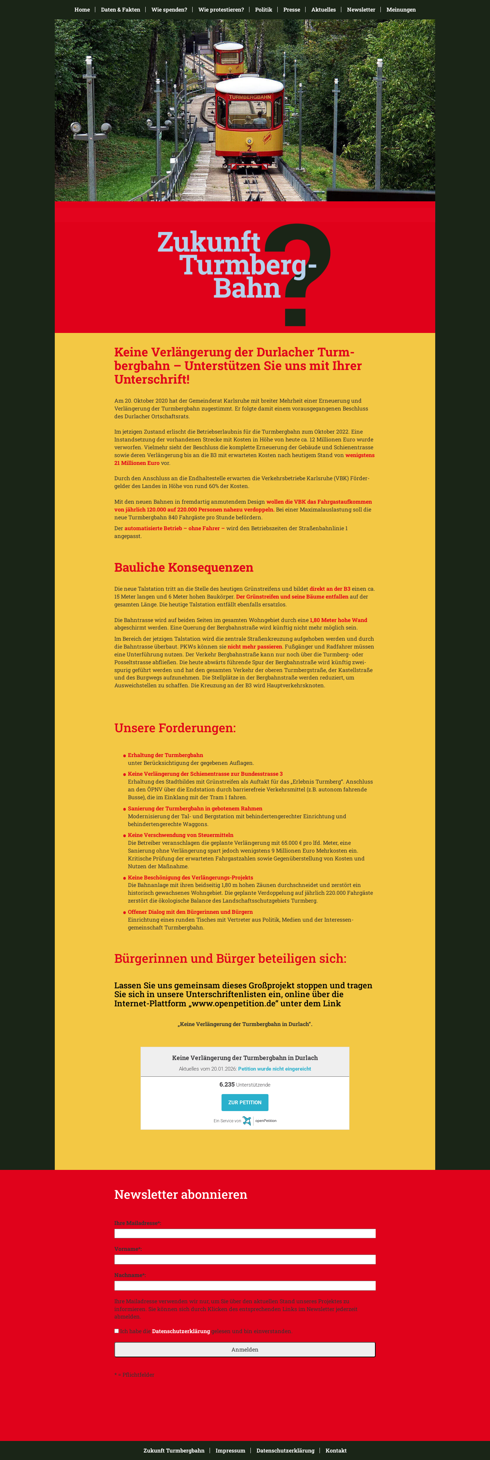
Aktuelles (323, 9)
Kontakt (336, 1450)
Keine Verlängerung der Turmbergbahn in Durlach (245, 1058)
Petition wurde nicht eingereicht (274, 1069)
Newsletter (361, 9)
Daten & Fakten (120, 9)
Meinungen (401, 9)
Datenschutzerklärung (181, 1331)
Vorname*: (128, 1248)
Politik (263, 9)
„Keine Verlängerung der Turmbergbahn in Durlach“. (245, 1023)
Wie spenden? (169, 9)
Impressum (230, 1450)
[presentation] (166, 1399)
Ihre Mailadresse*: (137, 1222)
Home (82, 9)
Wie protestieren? (221, 9)
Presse (291, 9)
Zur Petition (245, 1103)
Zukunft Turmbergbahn (174, 1450)
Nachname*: (130, 1274)
